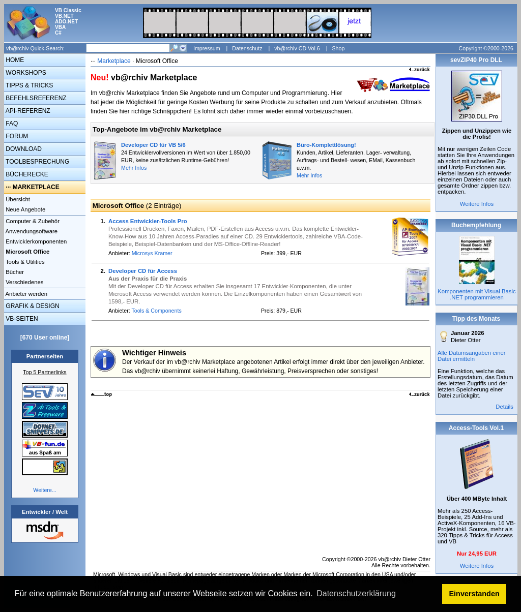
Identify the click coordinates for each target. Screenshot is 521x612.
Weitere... (44, 490)
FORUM (16, 136)
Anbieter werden (25, 294)
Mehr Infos (134, 168)
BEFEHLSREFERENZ (35, 98)
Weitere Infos (477, 204)
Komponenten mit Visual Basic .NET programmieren (476, 294)
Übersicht (17, 199)
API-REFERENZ (27, 110)
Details (504, 407)
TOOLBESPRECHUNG (36, 161)
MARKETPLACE (36, 187)
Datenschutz (247, 48)
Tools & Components (156, 311)
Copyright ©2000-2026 (486, 48)
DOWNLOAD (23, 148)
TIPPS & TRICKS (28, 85)
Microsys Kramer (152, 253)
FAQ (11, 123)
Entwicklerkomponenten (35, 241)
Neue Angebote (24, 209)
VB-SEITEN (21, 318)
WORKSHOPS (25, 72)
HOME (14, 60)
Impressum (206, 48)
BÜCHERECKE (26, 174)
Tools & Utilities (24, 262)
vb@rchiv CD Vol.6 (297, 48)
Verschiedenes (23, 282)
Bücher (14, 272)
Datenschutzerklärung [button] (356, 593)
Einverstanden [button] (474, 594)
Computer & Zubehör (32, 221)
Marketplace (113, 61)
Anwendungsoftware (30, 231)
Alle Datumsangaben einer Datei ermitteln (472, 356)
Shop (338, 48)
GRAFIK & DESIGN (32, 306)
